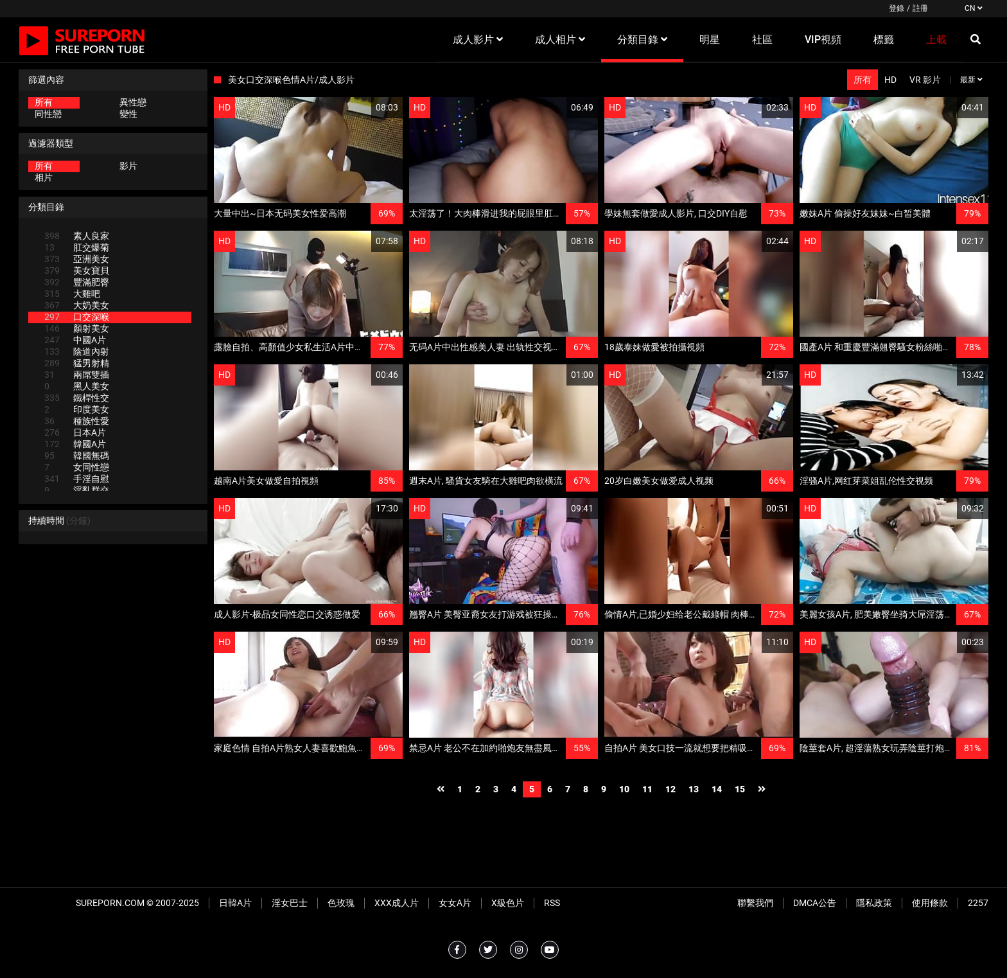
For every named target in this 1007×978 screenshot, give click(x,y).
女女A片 (455, 903)
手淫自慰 (76, 479)
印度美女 (76, 409)
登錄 (896, 8)
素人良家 (76, 236)
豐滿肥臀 (76, 282)
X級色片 (507, 903)
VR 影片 (925, 80)
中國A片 (75, 340)
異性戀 (132, 102)
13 (693, 789)
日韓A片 (235, 903)
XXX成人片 (396, 903)
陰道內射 (76, 351)
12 (670, 789)
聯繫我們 (755, 903)
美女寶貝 (76, 270)
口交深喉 (76, 317)
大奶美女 (76, 305)
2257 (978, 903)
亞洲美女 (76, 259)
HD (890, 80)
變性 (128, 114)
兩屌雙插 (76, 374)
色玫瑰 (341, 903)
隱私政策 (874, 903)
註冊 (920, 8)
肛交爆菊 (76, 247)
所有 (44, 102)
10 (624, 789)
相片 (44, 177)
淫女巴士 (290, 903)
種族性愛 (76, 421)
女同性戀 (76, 467)
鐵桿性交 (76, 398)
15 (740, 789)
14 (717, 789)
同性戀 (48, 114)
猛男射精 (76, 363)
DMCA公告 (814, 903)
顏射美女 (76, 328)
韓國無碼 (76, 455)
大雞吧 (72, 294)
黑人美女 (76, 386)
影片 (128, 166)
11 (647, 789)
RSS (552, 903)
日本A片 (75, 432)
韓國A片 (75, 444)
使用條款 (930, 903)
